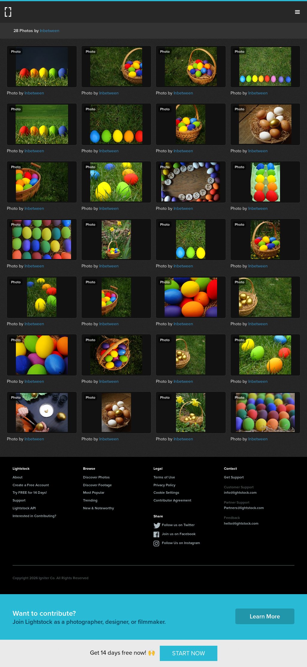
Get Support (234, 477)
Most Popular (93, 492)
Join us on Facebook (178, 533)
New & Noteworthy (98, 508)
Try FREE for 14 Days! (30, 492)
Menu (297, 12)
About (17, 477)
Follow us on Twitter (178, 524)
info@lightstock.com (240, 492)
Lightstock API (24, 508)
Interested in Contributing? (34, 515)
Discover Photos (96, 477)
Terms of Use (164, 477)
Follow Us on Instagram (181, 542)
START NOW (188, 653)
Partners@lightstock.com (244, 507)
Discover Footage (97, 484)
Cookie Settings (166, 492)
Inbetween (49, 31)
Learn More (265, 616)
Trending (90, 500)
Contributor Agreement (172, 500)
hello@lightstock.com (241, 523)
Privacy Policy (164, 484)
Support (19, 500)
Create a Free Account (31, 484)
